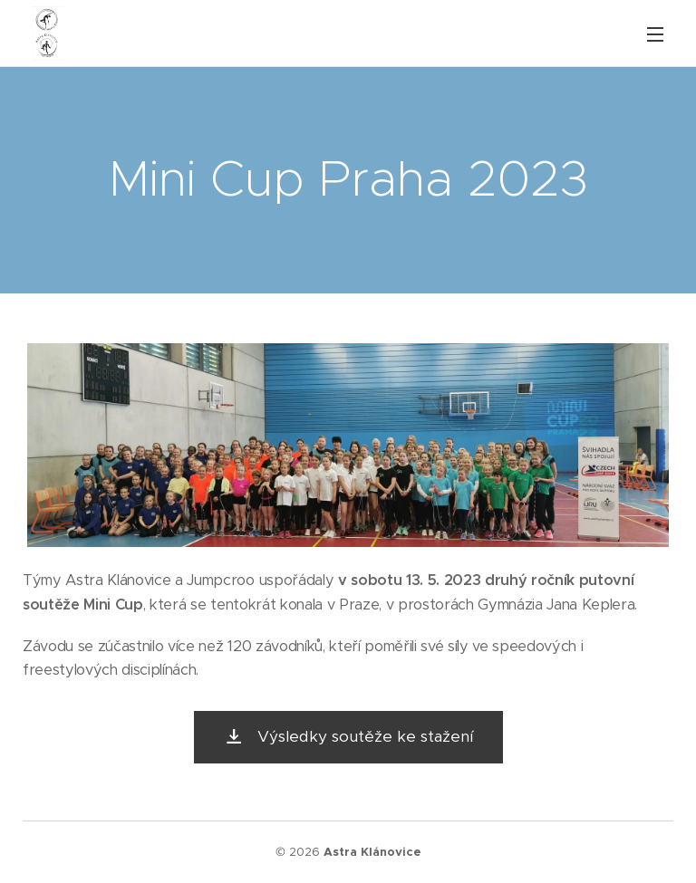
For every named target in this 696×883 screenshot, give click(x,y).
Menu (655, 34)
